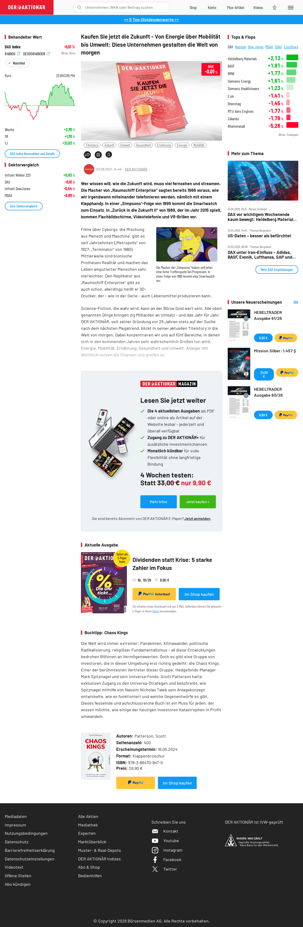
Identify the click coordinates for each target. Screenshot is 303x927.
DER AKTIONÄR (136, 169)
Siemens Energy (239, 81)
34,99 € (264, 374)
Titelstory (92, 145)
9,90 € (263, 337)
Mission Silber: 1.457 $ (275, 350)
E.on (231, 96)
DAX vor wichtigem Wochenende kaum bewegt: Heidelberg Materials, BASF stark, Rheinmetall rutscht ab (262, 217)
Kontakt (165, 831)
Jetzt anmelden (197, 518)
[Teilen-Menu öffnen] (87, 154)
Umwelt (125, 145)
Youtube (165, 840)
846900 (12, 53)
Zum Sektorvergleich (23, 206)
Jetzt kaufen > (197, 501)
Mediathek (88, 824)
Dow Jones (255, 46)
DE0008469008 (36, 53)
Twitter (164, 869)
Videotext (14, 867)
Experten (87, 833)
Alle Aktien (88, 816)
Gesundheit (143, 145)
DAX (230, 46)
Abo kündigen (18, 884)
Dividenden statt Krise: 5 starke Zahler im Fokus (172, 563)
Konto (155, 611)
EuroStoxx (291, 46)
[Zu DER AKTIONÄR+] (236, 7)
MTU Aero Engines (241, 111)
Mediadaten (16, 816)
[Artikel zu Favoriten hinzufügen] (109, 154)
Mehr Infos (158, 501)
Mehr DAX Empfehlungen (277, 269)
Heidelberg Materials (242, 58)
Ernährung (164, 145)
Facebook (166, 859)
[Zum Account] (212, 7)
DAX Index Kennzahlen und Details (32, 153)
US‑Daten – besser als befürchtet (259, 235)
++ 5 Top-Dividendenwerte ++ (151, 19)
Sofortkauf (154, 594)
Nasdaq (240, 46)
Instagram (167, 850)
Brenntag (234, 103)
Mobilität (198, 145)
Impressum (15, 824)
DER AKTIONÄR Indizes (99, 858)
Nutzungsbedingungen (26, 833)
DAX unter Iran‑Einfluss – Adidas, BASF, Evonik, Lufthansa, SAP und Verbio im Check (260, 255)
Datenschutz (16, 841)
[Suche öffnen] (79, 7)
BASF (231, 66)
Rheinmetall (236, 126)
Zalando (233, 118)
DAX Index (13, 46)
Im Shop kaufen (199, 594)
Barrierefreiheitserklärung (30, 850)
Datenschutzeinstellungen (29, 858)
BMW (231, 73)
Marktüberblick (92, 841)
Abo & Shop (89, 867)
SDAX (278, 46)
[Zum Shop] (193, 7)
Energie (182, 145)
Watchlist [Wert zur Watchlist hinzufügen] (19, 63)
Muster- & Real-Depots (99, 850)
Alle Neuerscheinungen (291, 302)
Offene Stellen (18, 875)
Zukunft (109, 145)
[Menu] (289, 7)
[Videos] (258, 7)
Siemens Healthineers (243, 88)
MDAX (269, 46)
